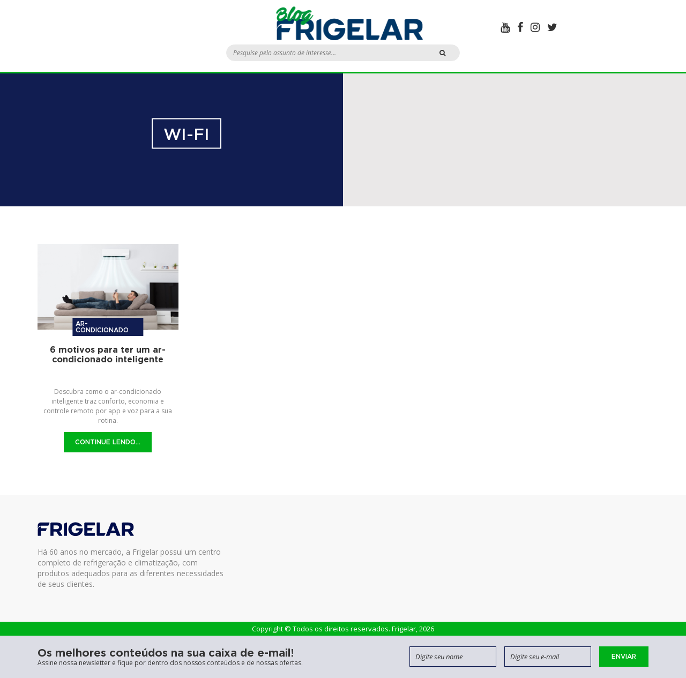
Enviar (624, 656)
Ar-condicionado (102, 326)
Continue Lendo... (107, 441)
